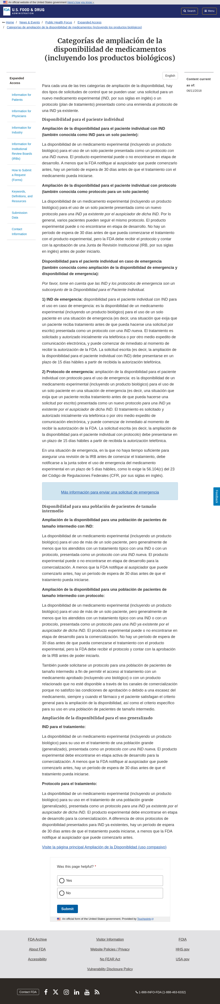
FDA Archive (37, 939)
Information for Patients (21, 97)
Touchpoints (144, 918)
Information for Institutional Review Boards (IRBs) (22, 151)
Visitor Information (110, 939)
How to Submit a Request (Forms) (21, 175)
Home (10, 22)
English (170, 75)
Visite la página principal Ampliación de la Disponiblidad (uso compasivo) (104, 847)
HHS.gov (183, 949)
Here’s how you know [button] (80, 2)
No (68, 893)
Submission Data (19, 215)
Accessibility (37, 959)
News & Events (30, 22)
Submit (67, 909)
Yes (69, 880)
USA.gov (182, 959)
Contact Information (19, 231)
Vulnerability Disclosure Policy (110, 969)
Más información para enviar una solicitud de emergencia (110, 492)
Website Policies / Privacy (110, 949)
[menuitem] (199, 86)
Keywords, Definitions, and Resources (22, 196)
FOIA (183, 939)
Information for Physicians (21, 113)
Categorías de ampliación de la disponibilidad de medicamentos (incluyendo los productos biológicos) (74, 27)
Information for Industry (21, 130)
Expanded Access (89, 22)
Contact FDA (28, 992)
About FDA (37, 949)
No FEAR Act (110, 959)
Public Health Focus (58, 22)
